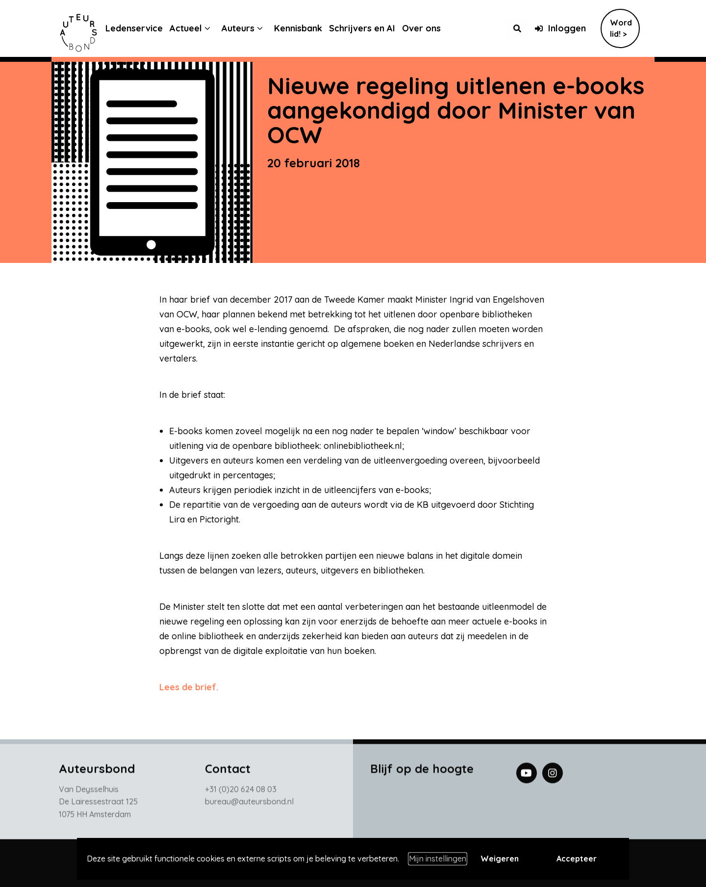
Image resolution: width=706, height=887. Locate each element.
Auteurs (245, 28)
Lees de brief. (188, 687)
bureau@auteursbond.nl (249, 804)
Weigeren (499, 858)
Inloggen (560, 28)
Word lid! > (621, 28)
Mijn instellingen (437, 858)
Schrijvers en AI (369, 28)
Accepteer (576, 858)
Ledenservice (141, 28)
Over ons (428, 28)
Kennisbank (305, 28)
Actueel (193, 28)
